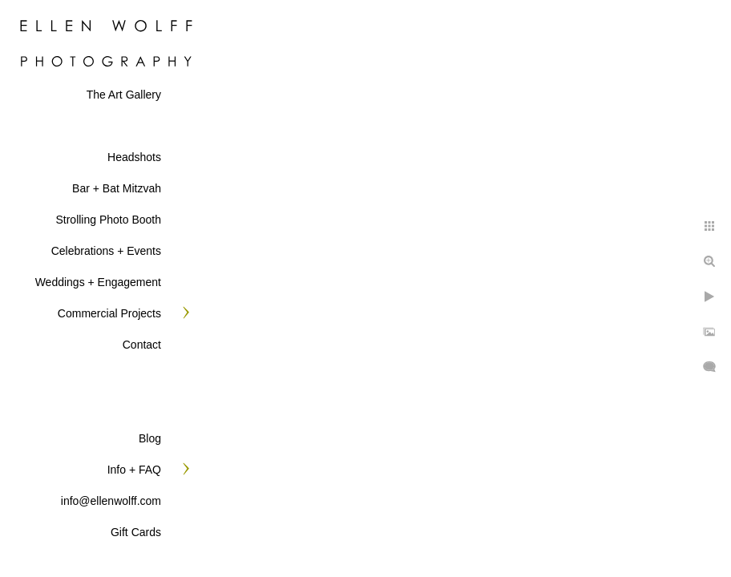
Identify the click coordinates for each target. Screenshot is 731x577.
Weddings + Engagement (98, 282)
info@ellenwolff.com (111, 500)
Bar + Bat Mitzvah (116, 188)
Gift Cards (136, 532)
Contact (142, 344)
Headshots (134, 157)
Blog (150, 438)
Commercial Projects (109, 313)
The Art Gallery (124, 94)
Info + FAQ (134, 469)
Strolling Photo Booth (108, 219)
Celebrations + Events (106, 250)
